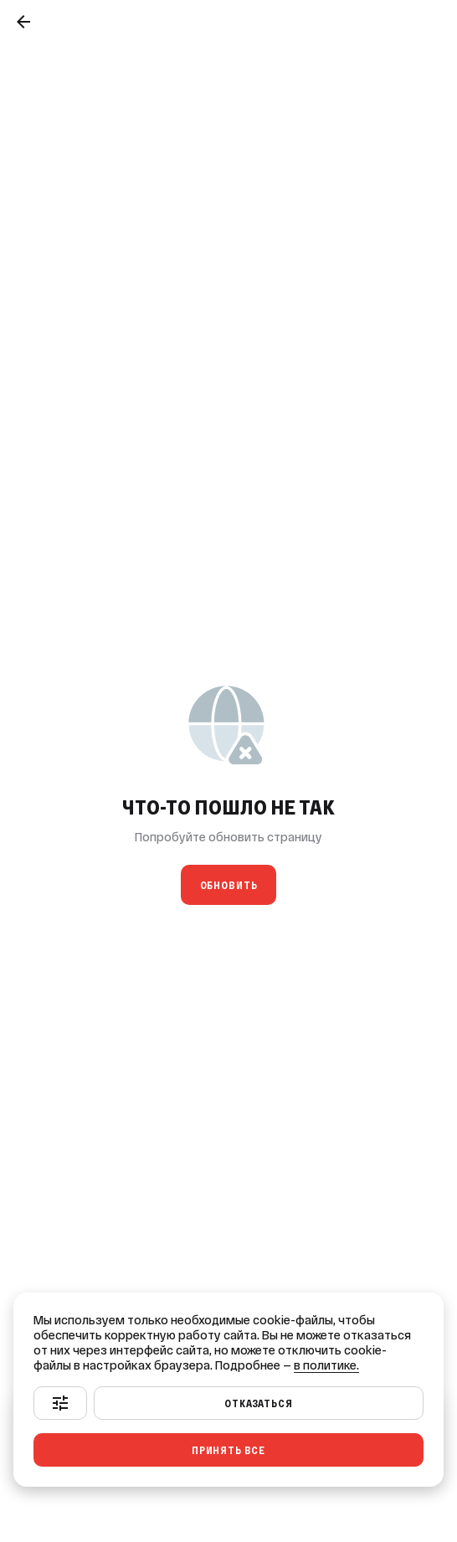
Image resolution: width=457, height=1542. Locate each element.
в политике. (326, 1365)
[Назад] (23, 22)
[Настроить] (60, 1403)
